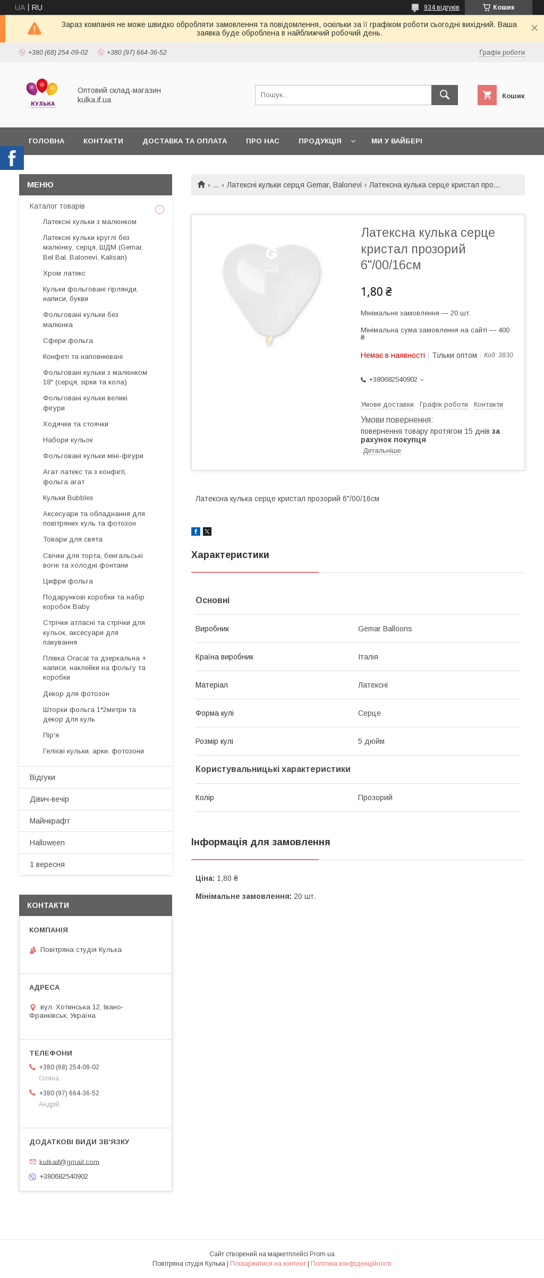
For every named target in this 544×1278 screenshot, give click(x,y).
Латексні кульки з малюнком (90, 222)
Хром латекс (64, 273)
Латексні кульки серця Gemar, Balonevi (294, 185)
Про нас (262, 141)
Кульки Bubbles (68, 498)
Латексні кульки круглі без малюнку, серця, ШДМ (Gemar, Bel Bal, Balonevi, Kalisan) (93, 247)
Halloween (47, 842)
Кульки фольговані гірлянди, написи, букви (90, 294)
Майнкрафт (50, 821)
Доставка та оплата (184, 141)
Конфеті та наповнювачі (83, 357)
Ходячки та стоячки (75, 424)
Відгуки (42, 777)
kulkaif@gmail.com (69, 1161)
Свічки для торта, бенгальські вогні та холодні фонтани (93, 560)
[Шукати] (444, 95)
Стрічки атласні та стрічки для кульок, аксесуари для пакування (94, 632)
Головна (46, 141)
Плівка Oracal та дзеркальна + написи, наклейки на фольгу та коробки (94, 667)
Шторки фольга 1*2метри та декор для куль (89, 714)
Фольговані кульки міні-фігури (93, 456)
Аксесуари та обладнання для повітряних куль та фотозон (94, 518)
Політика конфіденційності (351, 1263)
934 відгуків (442, 7)
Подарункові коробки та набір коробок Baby (93, 602)
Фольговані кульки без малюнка (80, 319)
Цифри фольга (68, 581)
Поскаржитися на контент (268, 1263)
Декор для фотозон (76, 694)
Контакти (103, 141)
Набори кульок (68, 440)
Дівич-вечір (49, 799)
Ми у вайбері (396, 141)
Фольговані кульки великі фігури (85, 402)
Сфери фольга (68, 341)
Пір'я (51, 735)
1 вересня (47, 864)
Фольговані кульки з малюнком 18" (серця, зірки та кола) (95, 377)
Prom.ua (322, 1254)
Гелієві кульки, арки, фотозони (93, 751)
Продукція (320, 141)
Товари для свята (73, 539)
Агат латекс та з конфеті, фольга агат (84, 476)
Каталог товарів (57, 206)
